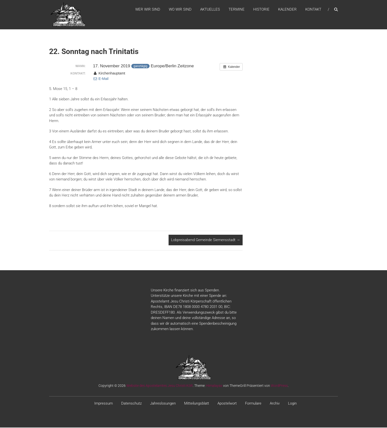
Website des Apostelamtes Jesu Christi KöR (159, 386)
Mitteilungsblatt (196, 403)
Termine (237, 9)
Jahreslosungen (163, 403)
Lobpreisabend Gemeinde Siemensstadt (205, 240)
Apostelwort (227, 403)
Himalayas (214, 386)
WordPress (279, 386)
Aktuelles (210, 9)
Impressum (103, 403)
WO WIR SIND (180, 9)
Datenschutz (131, 403)
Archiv (275, 403)
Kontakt (313, 9)
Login (292, 403)
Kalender (287, 9)
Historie (261, 9)
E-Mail (101, 79)
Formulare (253, 403)
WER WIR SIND (147, 9)
